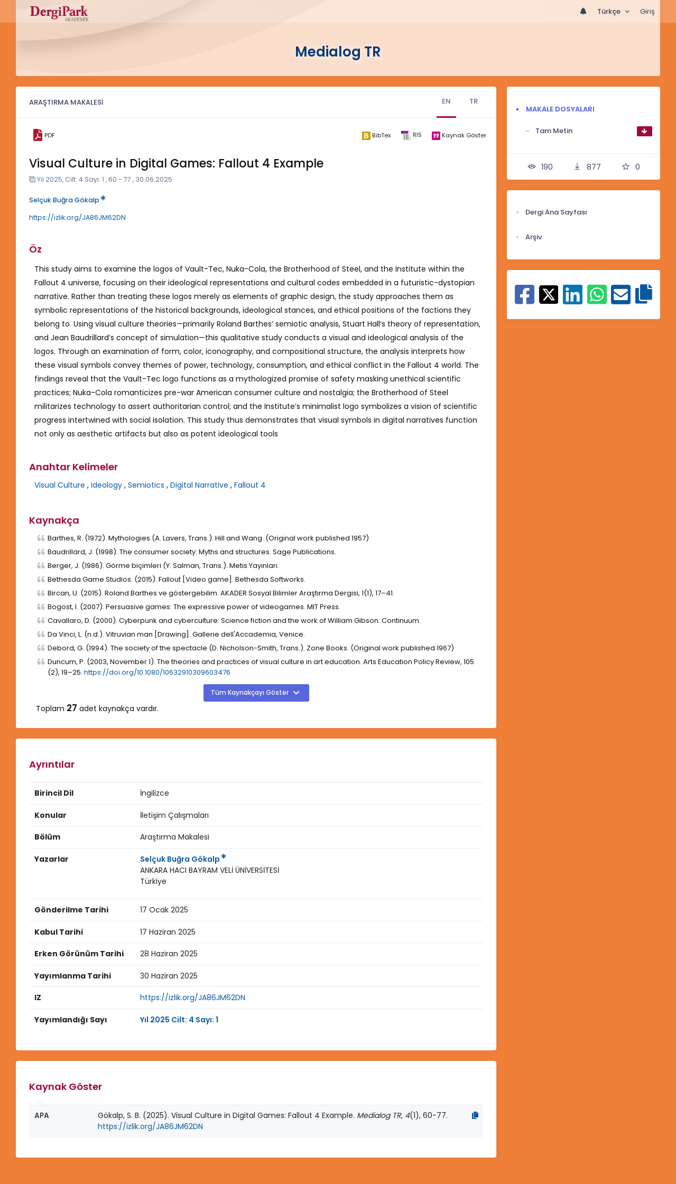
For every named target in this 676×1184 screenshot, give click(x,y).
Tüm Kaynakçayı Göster (250, 692)
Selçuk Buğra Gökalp (67, 199)
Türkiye (153, 881)
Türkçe (609, 11)
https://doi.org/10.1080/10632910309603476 (157, 672)
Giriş (647, 11)
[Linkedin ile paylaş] (572, 300)
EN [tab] (446, 101)
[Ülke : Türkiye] (153, 881)
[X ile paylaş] (549, 293)
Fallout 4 (250, 485)
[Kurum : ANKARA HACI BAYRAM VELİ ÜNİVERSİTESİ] (209, 870)
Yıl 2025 (49, 179)
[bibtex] (376, 135)
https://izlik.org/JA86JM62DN (77, 217)
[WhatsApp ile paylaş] (597, 300)
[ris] (410, 135)
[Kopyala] (475, 1115)
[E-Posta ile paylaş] (621, 300)
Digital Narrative (199, 485)
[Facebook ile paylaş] (524, 300)
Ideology (106, 485)
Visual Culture (59, 485)
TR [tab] (473, 101)
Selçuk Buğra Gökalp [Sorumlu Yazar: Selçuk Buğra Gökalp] (183, 859)
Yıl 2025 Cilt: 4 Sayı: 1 (179, 1019)
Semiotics (146, 485)
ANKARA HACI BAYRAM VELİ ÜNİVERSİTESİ (209, 870)
